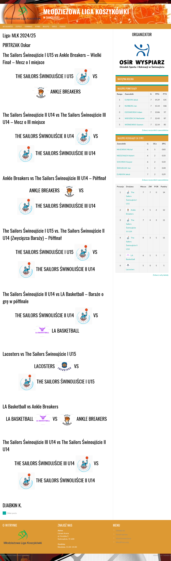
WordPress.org (122, 542)
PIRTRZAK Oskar (17, 44)
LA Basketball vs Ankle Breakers (30, 406)
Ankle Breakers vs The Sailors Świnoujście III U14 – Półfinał (54, 177)
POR (156, 186)
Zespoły (18, 26)
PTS (165, 94)
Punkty (164, 186)
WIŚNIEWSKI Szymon (134, 124)
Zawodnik (129, 94)
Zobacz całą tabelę (160, 275)
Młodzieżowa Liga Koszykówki (86, 11)
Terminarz (28, 26)
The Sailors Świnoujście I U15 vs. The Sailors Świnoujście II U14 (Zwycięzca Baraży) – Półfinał (53, 234)
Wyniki (37, 26)
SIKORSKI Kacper (124, 162)
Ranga (119, 94)
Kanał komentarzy (123, 538)
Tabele (54, 26)
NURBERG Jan (131, 106)
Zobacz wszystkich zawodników (155, 130)
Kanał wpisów (122, 534)
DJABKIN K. (12, 505)
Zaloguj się (120, 530)
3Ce (155, 144)
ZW (150, 186)
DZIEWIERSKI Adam (133, 112)
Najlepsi (46, 26)
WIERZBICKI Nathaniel (134, 118)
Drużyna (129, 186)
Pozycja (120, 186)
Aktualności (8, 26)
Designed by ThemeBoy (162, 555)
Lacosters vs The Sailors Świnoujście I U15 (39, 353)
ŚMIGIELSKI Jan (124, 168)
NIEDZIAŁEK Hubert (125, 155)
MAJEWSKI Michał (125, 149)
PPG (157, 94)
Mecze (143, 186)
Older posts (10, 513)
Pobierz (63, 26)
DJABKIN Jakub (131, 100)
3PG (164, 144)
